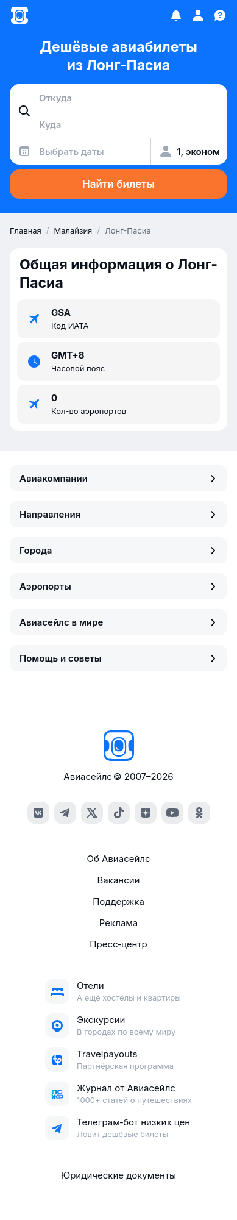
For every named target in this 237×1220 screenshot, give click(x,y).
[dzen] (145, 812)
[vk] (38, 812)
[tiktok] (118, 812)
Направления (118, 514)
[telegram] (65, 812)
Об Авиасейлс (118, 859)
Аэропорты (118, 586)
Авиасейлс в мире (118, 622)
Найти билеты (118, 184)
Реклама (118, 923)
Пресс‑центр (118, 944)
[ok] (199, 812)
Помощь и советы (118, 658)
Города (118, 550)
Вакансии (118, 880)
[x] (92, 812)
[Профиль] (198, 15)
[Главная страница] (19, 15)
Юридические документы (118, 1175)
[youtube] (172, 812)
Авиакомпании (118, 478)
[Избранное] (176, 15)
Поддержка (118, 901)
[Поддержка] (220, 15)
